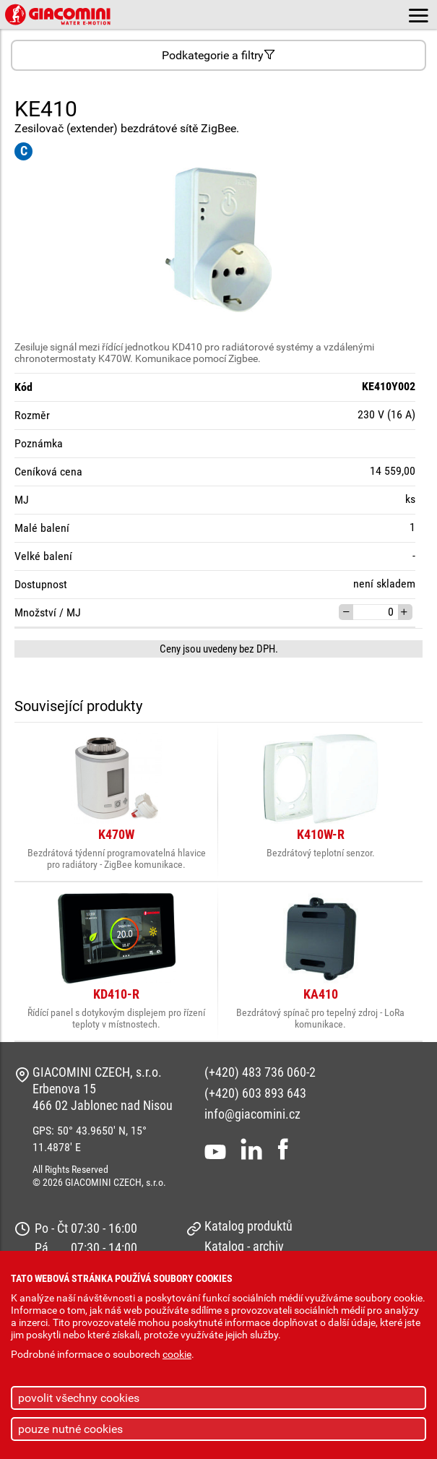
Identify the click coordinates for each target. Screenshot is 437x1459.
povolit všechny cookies (78, 1398)
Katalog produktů (248, 1226)
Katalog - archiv (244, 1246)
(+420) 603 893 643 (255, 1093)
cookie (177, 1354)
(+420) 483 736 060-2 (260, 1072)
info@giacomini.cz (252, 1114)
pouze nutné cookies (70, 1429)
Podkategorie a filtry (218, 55)
